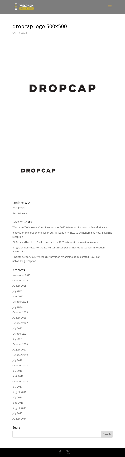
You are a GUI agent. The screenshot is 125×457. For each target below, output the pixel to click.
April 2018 (17, 376)
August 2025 (19, 285)
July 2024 (17, 307)
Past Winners (19, 213)
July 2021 (17, 338)
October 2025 (20, 280)
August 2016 (19, 392)
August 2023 (19, 317)
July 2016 (17, 397)
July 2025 (17, 291)
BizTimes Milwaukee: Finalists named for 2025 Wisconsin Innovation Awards (55, 242)
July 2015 (17, 413)
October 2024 (20, 301)
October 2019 (20, 355)
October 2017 (20, 381)
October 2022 (20, 323)
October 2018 (20, 365)
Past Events (19, 208)
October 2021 (20, 333)
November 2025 (21, 275)
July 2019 (17, 360)
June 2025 (17, 296)
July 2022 (17, 328)
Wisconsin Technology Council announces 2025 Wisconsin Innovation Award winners (59, 227)
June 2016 (17, 402)
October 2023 (20, 312)
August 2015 (19, 408)
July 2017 (17, 386)
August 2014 (19, 418)
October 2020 (20, 344)
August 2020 (19, 349)
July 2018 (17, 370)
